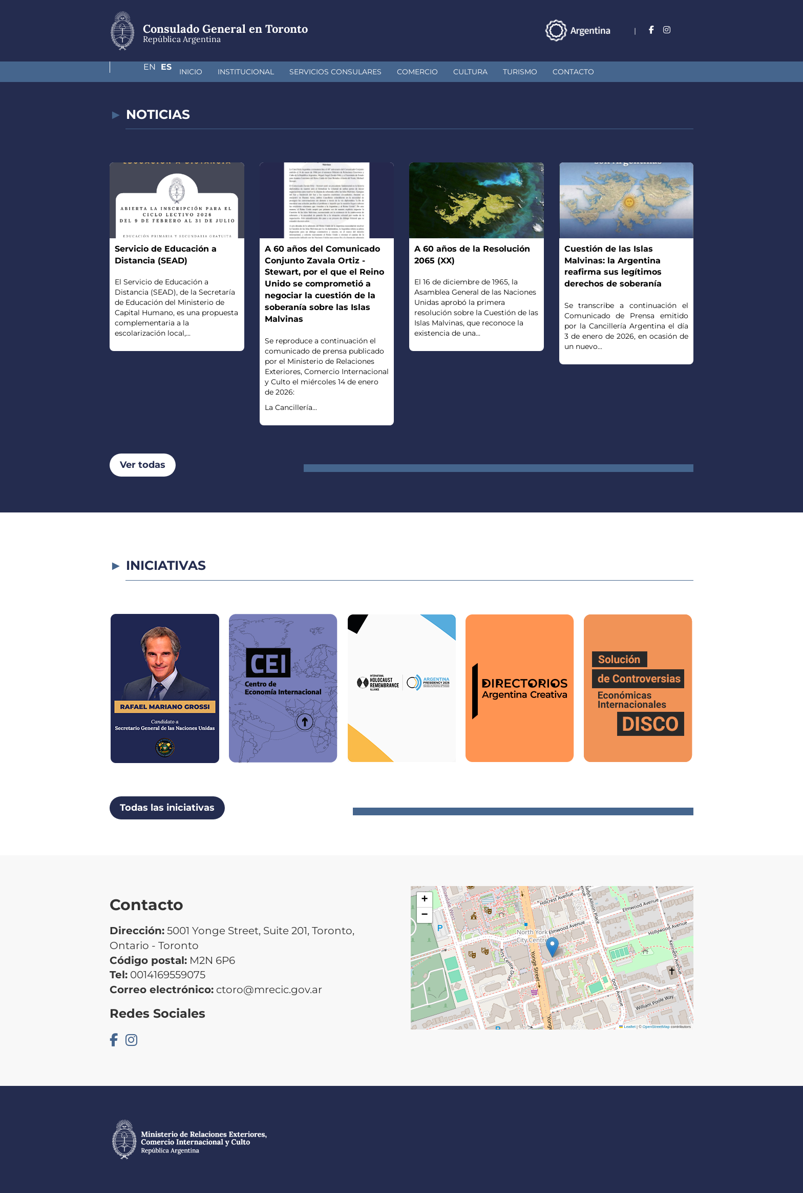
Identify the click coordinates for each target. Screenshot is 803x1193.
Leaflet (627, 1026)
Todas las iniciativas (167, 807)
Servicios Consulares (281, 71)
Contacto (519, 71)
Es (688, 30)
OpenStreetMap (656, 1026)
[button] (552, 947)
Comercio (363, 71)
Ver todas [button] (142, 464)
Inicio (136, 71)
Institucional (191, 71)
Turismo (466, 71)
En (667, 30)
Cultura (416, 71)
